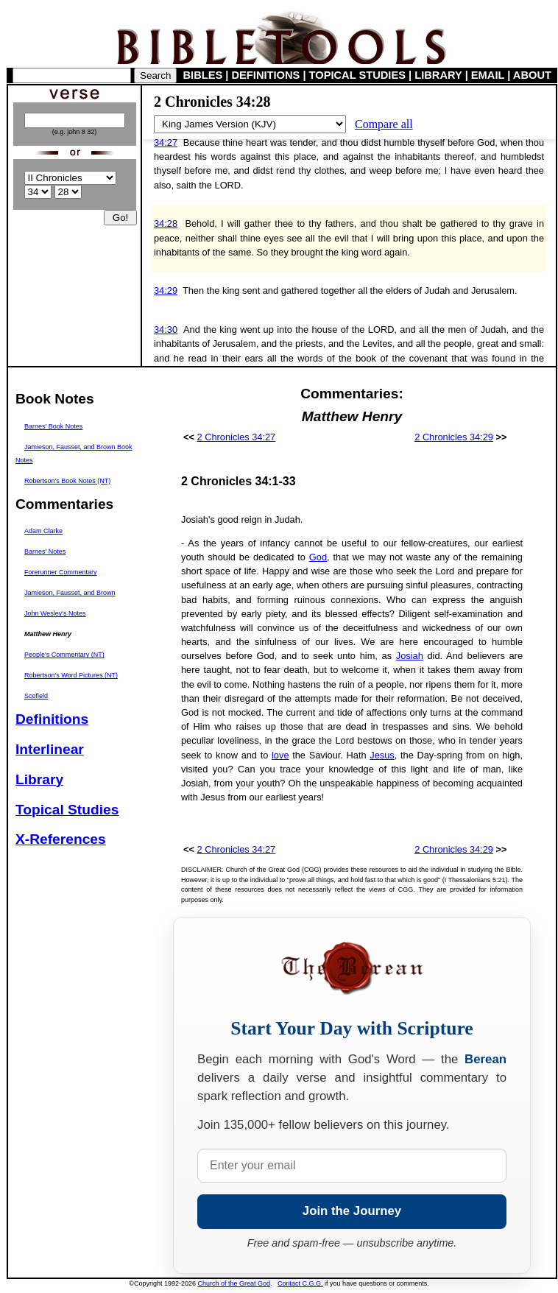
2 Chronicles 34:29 (453, 437)
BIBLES (203, 75)
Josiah (409, 655)
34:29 (165, 290)
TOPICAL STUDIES (357, 75)
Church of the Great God (234, 1283)
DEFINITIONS (266, 75)
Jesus (382, 755)
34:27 (165, 142)
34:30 (165, 329)
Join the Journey (352, 1211)
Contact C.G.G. (300, 1283)
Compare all (384, 124)
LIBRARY (438, 75)
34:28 (165, 223)
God (318, 557)
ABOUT (532, 75)
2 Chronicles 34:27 (236, 437)
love (280, 755)
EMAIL (487, 75)
